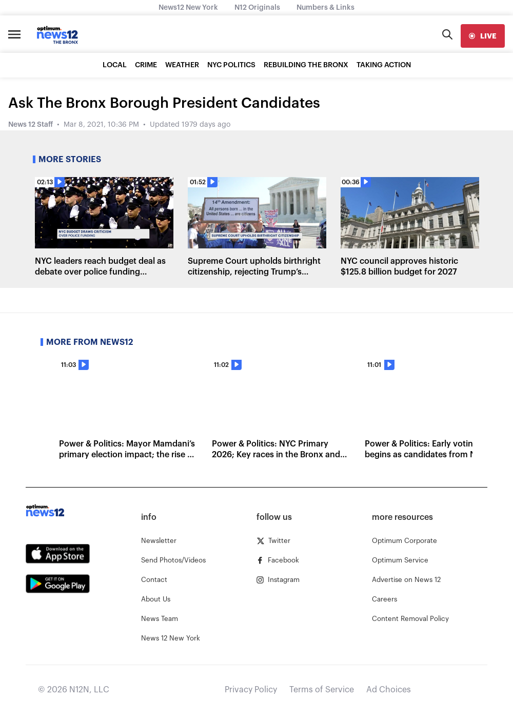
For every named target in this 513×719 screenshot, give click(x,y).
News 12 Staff (30, 124)
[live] (483, 36)
